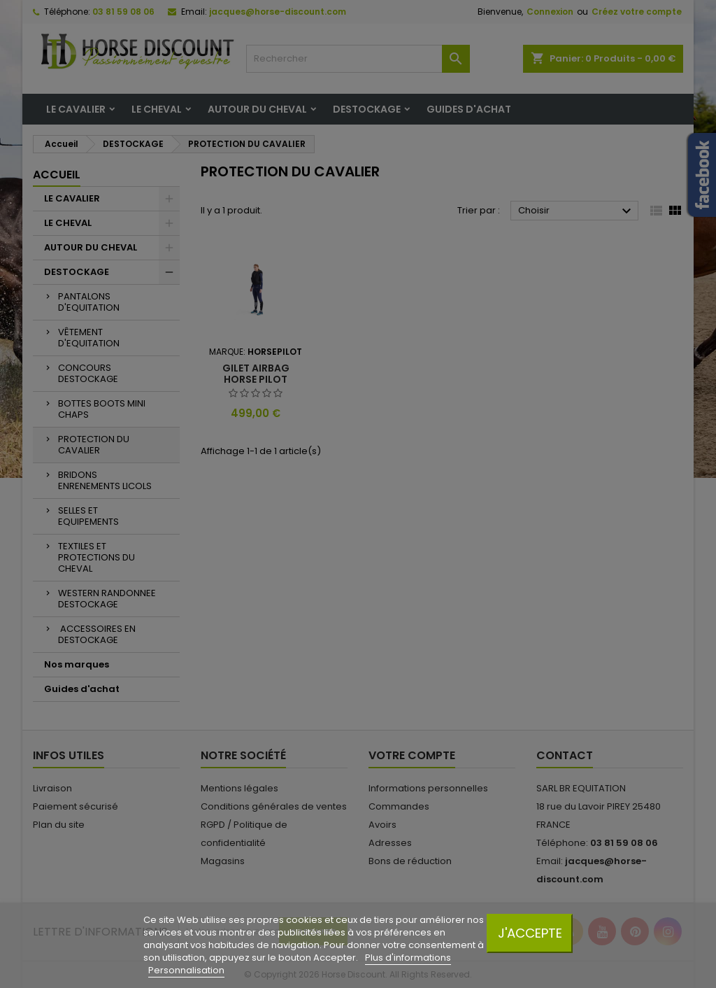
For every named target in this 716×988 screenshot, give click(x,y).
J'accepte (530, 933)
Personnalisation (186, 970)
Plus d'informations (408, 957)
